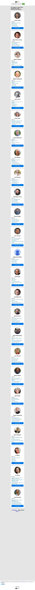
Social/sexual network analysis (17, 567)
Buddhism (13, 339)
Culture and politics (15, 454)
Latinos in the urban (16, 428)
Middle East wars (14, 251)
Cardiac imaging (14, 46)
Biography (13, 453)
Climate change (14, 182)
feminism (15, 451)
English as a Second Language (17, 71)
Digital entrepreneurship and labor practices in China (17, 547)
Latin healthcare (16, 45)
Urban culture (14, 520)
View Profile (17, 30)
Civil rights (13, 161)
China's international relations (17, 474)
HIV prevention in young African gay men (17, 564)
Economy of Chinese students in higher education (17, 542)
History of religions (15, 340)
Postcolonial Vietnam (15, 387)
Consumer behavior (15, 26)
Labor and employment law (16, 136)
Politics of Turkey (14, 296)
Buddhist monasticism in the (17, 338)
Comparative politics (15, 92)
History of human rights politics (17, 385)
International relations (15, 250)
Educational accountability (16, 362)
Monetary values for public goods (17, 275)
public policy (14, 408)
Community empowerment (16, 431)
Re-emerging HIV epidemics (16, 566)
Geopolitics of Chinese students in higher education (17, 544)
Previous (14, 576)
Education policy (14, 361)
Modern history (16, 225)
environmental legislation (16, 270)
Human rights (14, 94)
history (13, 519)
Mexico (13, 500)
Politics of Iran (14, 295)
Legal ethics (14, 137)
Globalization (14, 93)
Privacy (31, 581)
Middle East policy (15, 293)
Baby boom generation (15, 160)
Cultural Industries (15, 545)
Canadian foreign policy (16, 249)
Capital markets (14, 25)
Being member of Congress (16, 409)
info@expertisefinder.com (23, 581)
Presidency (14, 315)
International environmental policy (17, 499)
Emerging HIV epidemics (16, 565)
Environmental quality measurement (15, 272)
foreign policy (14, 248)
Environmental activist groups (17, 184)
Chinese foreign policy (15, 476)
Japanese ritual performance (16, 341)
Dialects (13, 70)
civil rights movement (17, 134)
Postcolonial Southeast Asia (16, 386)
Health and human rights (16, 48)
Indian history (15, 202)
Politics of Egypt (14, 294)
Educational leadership (15, 363)
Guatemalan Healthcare (16, 47)
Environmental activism (15, 183)
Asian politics (15, 473)
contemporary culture (16, 518)
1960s (13, 159)
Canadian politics (14, 116)
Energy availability (15, 226)
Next (17, 577)
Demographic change (15, 432)
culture (14, 158)
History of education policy (17, 360)
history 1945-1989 (15, 452)
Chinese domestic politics (16, 475)
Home (29, 581)
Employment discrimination (16, 135)
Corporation (14, 117)
